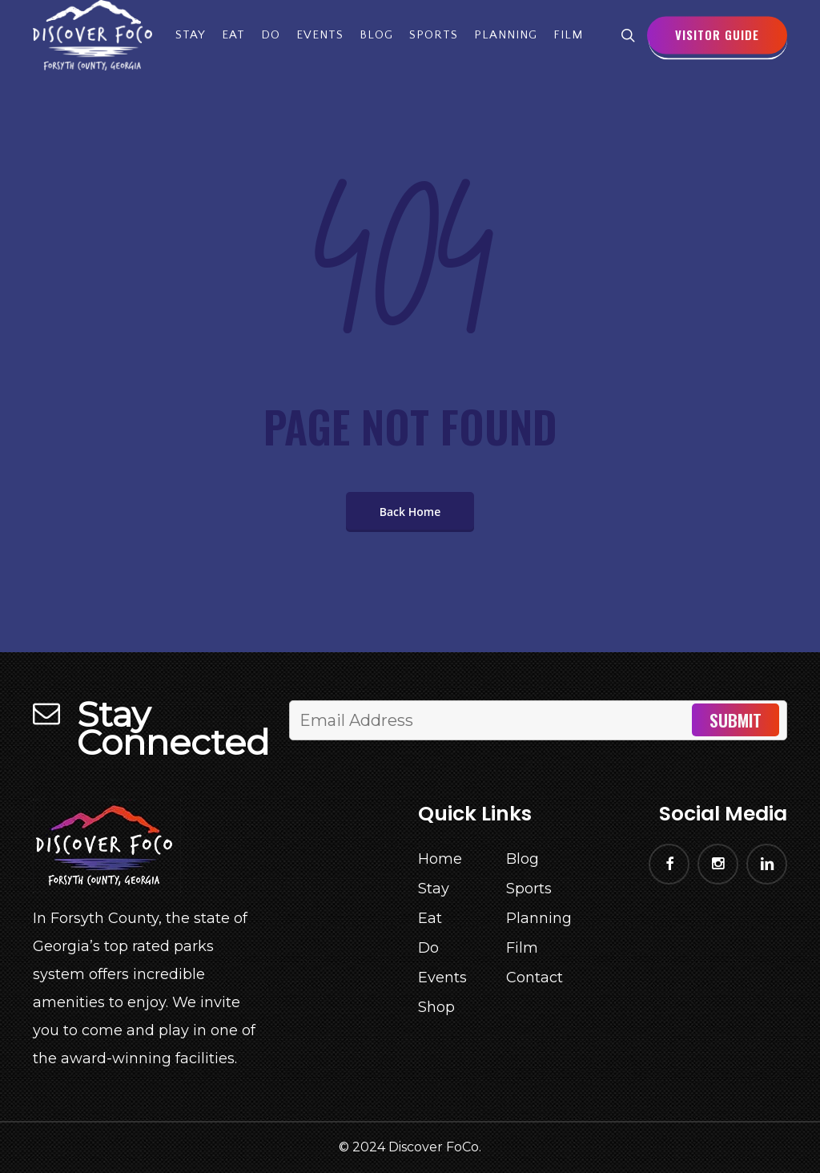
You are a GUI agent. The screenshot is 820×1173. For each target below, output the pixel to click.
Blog (522, 859)
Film (522, 948)
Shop (436, 1007)
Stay (433, 888)
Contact (534, 977)
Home (440, 859)
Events (442, 977)
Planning (539, 918)
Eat (430, 918)
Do (428, 948)
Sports (529, 888)
